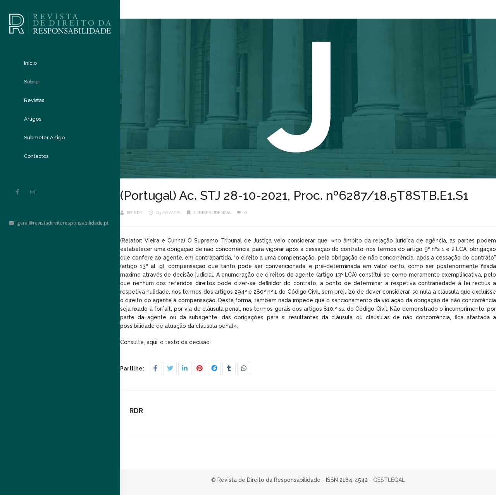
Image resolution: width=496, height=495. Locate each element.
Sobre (31, 82)
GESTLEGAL (389, 480)
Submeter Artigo (44, 137)
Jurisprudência (212, 212)
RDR (138, 212)
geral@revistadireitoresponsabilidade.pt (58, 223)
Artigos (32, 119)
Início (30, 63)
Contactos (36, 156)
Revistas (34, 100)
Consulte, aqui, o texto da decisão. (166, 342)
